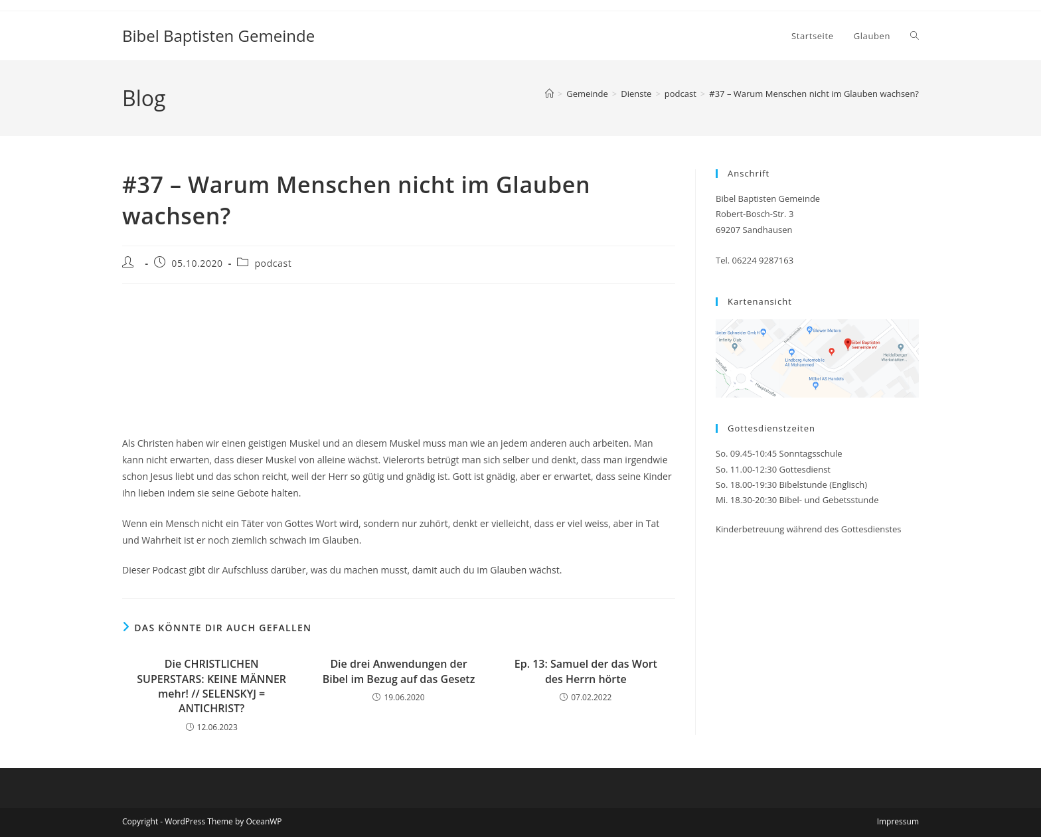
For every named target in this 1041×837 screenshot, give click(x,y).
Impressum (898, 821)
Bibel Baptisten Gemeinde (218, 35)
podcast (272, 263)
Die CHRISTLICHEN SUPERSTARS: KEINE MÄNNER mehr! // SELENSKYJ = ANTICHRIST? (211, 686)
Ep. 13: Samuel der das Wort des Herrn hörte (586, 671)
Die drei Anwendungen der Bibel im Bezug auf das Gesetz (399, 671)
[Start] (549, 94)
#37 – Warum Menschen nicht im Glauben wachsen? (814, 94)
